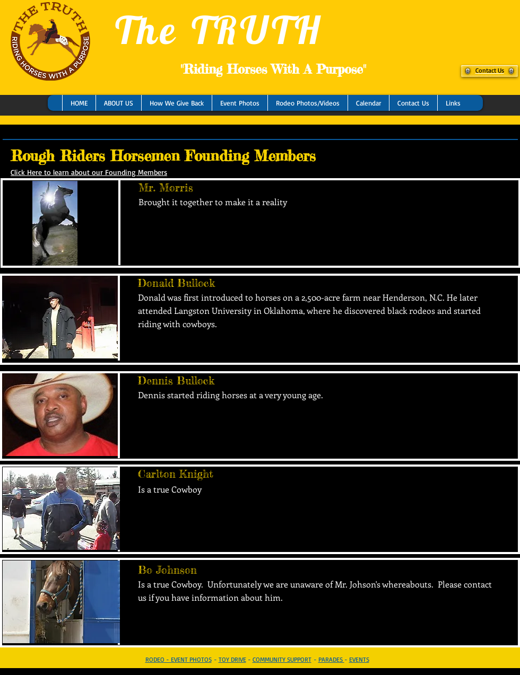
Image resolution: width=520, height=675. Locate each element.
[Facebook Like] (71, 139)
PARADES (331, 659)
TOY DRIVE (232, 659)
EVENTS (359, 659)
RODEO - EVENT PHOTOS (178, 659)
